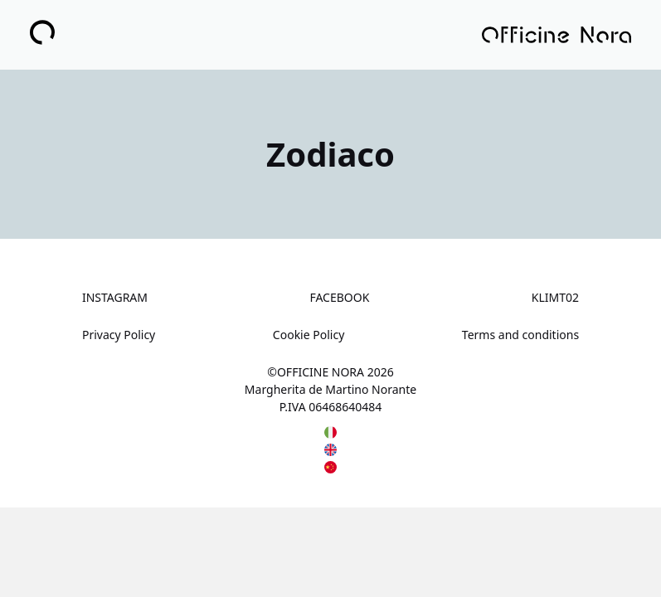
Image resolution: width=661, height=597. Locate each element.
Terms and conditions (520, 334)
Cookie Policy (308, 334)
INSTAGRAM (115, 297)
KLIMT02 (555, 297)
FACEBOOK (339, 297)
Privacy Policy (118, 334)
